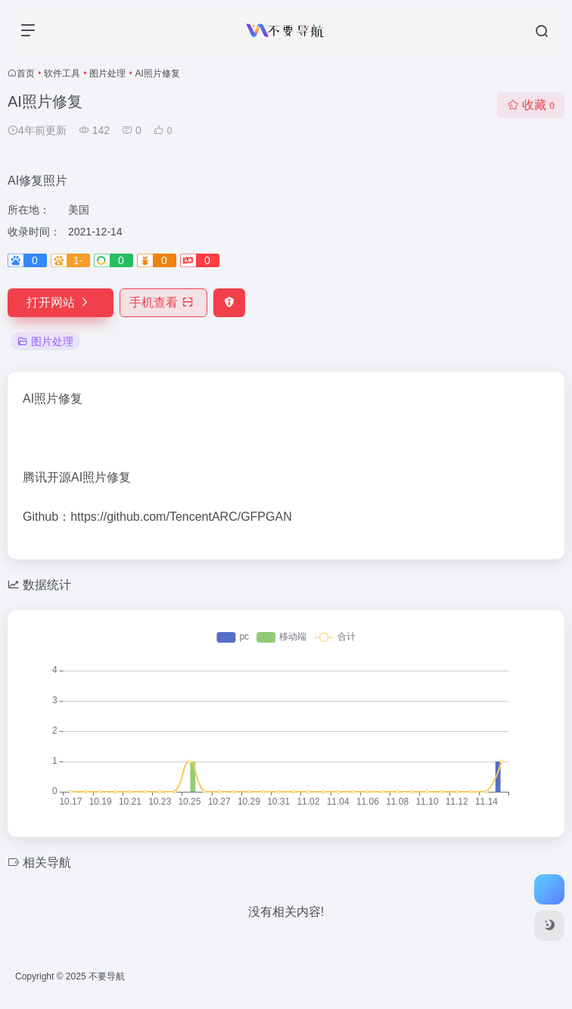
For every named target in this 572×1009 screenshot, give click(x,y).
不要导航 (107, 976)
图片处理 (107, 73)
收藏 (531, 104)
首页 (26, 73)
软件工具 (62, 73)
